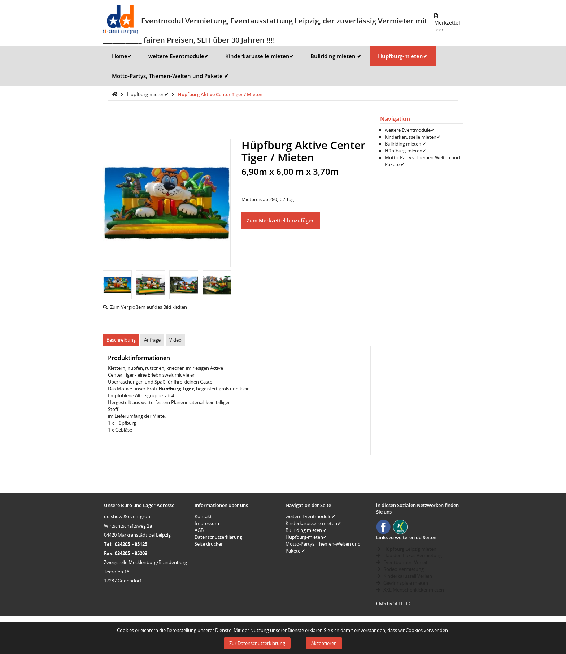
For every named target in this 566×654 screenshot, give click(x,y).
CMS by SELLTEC (394, 603)
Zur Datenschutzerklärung (257, 643)
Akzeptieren (324, 643)
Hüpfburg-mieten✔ (403, 56)
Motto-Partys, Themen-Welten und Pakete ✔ (170, 75)
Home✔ (122, 56)
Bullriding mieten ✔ (336, 56)
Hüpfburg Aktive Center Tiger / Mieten (220, 94)
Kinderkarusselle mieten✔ (259, 56)
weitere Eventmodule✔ (178, 56)
